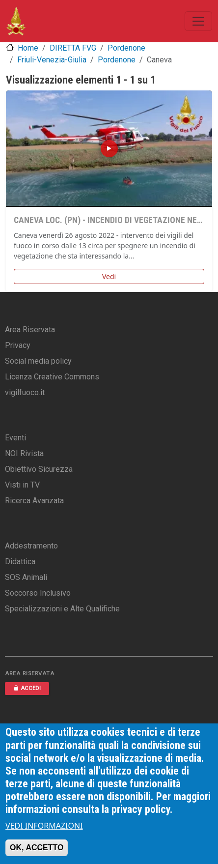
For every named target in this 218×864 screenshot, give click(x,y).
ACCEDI (27, 688)
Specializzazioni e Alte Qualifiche (62, 608)
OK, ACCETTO (36, 847)
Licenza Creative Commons (52, 376)
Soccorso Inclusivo (38, 593)
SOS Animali (26, 577)
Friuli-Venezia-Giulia (51, 59)
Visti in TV (22, 485)
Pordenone (126, 48)
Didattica (20, 561)
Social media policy (38, 361)
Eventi (15, 437)
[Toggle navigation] (198, 21)
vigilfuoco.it (25, 392)
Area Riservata (30, 329)
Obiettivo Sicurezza (39, 469)
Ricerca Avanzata (34, 500)
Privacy (17, 345)
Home (28, 48)
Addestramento (31, 545)
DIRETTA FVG (73, 48)
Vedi (109, 276)
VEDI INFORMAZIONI (44, 825)
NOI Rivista (24, 453)
